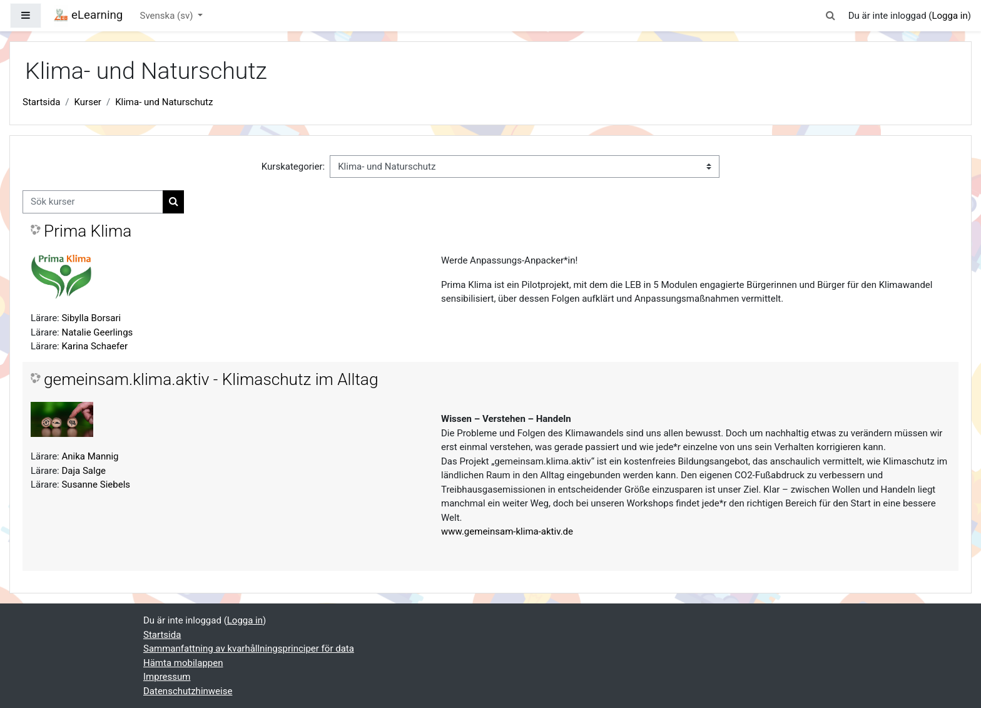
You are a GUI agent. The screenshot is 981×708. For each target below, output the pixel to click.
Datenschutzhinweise (187, 691)
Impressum (166, 676)
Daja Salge (83, 470)
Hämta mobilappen (183, 663)
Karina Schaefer (94, 346)
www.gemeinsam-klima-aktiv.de (507, 531)
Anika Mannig (89, 456)
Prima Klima (87, 231)
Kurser (87, 102)
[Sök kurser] (93, 201)
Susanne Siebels (95, 484)
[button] (830, 16)
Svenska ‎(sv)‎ (168, 15)
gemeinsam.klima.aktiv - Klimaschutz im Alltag (211, 379)
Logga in (949, 15)
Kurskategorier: (293, 166)
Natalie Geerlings (97, 332)
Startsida (41, 102)
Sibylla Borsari (91, 318)
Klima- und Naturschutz (164, 102)
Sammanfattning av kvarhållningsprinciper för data (248, 648)
